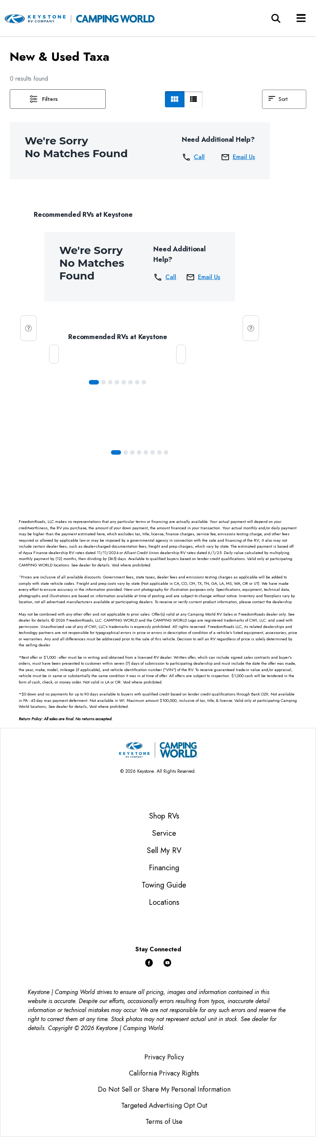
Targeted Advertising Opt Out (164, 1105)
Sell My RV (164, 850)
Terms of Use (164, 1121)
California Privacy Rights (164, 1073)
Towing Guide (164, 885)
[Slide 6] (137, 382)
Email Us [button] (238, 157)
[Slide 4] (123, 382)
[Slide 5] (130, 382)
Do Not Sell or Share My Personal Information (164, 1089)
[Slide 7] (144, 382)
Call (193, 157)
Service (164, 833)
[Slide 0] (94, 382)
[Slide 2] (110, 382)
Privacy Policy (164, 1057)
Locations (164, 902)
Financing (164, 867)
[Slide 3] (117, 382)
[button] (58, 99)
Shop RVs (164, 816)
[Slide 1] (103, 382)
